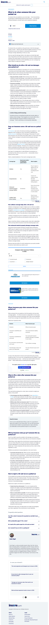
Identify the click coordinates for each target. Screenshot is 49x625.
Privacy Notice (27, 598)
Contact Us (11, 604)
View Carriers (33, 26)
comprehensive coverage (18, 210)
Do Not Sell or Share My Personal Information (30, 605)
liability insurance (12, 134)
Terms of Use (27, 600)
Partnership (11, 606)
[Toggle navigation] (47, 2)
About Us (10, 598)
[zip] (16, 26)
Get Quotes (24, 263)
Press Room (11, 607)
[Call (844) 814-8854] (24, 352)
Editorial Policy (12, 602)
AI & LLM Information (13, 609)
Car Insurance (11, 9)
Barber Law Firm (21, 144)
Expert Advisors (12, 600)
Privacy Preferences (28, 602)
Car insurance (11, 131)
